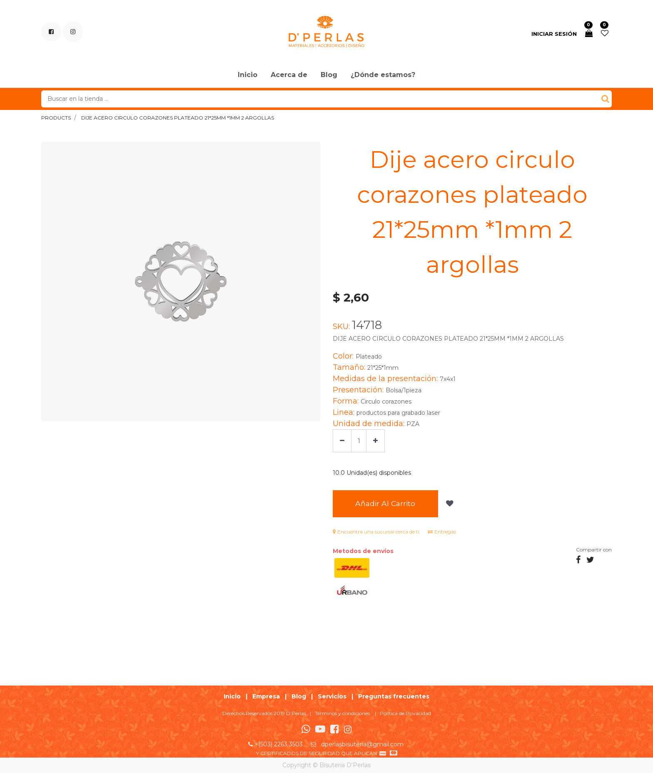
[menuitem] (247, 75)
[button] (450, 504)
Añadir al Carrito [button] (386, 503)
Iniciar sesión (554, 33)
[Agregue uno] (375, 440)
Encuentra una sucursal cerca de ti (376, 532)
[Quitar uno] (342, 440)
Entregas (442, 532)
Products (56, 118)
